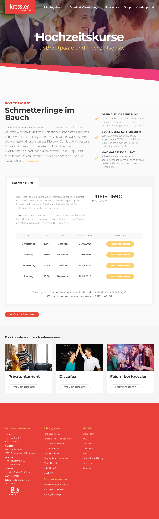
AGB (84, 453)
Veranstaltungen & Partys (56, 485)
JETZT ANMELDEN (120, 244)
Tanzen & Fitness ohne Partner (58, 439)
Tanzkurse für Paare (53, 434)
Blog (84, 439)
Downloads (87, 448)
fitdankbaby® (50, 468)
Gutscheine (87, 443)
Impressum (87, 463)
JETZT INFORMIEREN (126, 387)
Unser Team (88, 434)
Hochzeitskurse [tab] (23, 183)
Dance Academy (51, 453)
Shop (127, 7)
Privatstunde (31, 161)
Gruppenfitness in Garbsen (56, 458)
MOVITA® (48, 473)
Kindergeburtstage (52, 494)
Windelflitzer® (50, 463)
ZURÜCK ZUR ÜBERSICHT (22, 314)
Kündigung (87, 468)
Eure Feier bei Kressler (54, 489)
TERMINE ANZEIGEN (24, 387)
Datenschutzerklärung (92, 458)
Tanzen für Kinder (52, 448)
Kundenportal (145, 7)
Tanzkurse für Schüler (54, 443)
